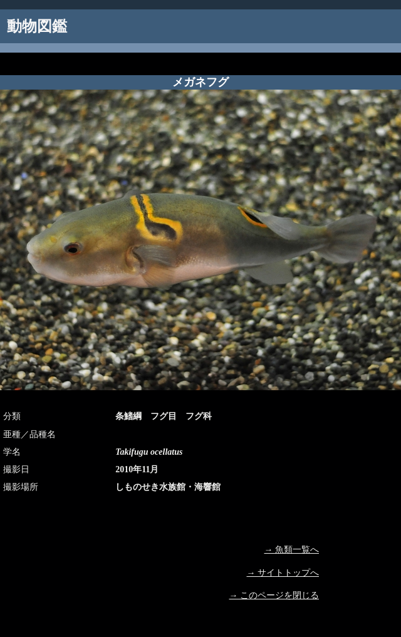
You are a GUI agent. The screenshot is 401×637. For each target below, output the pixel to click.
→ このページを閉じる (274, 595)
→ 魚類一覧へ (292, 549)
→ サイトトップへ (283, 572)
